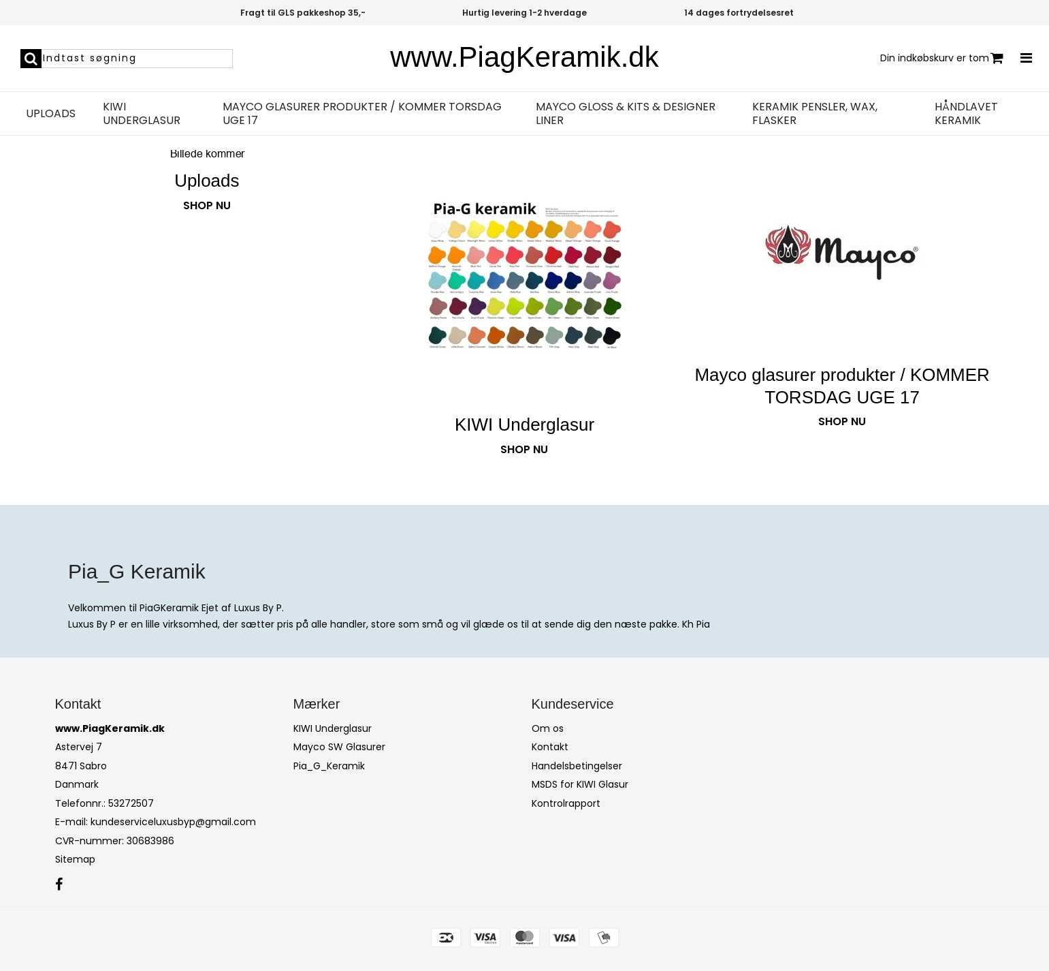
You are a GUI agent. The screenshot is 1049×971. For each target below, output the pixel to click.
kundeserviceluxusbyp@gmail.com (173, 822)
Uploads (51, 114)
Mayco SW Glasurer (339, 747)
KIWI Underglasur (141, 113)
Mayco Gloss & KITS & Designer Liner (625, 113)
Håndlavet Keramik (966, 113)
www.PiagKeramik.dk (524, 57)
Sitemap (75, 859)
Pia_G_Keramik (329, 766)
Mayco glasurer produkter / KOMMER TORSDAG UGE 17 (362, 113)
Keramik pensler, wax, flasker (814, 113)
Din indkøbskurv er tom (941, 58)
